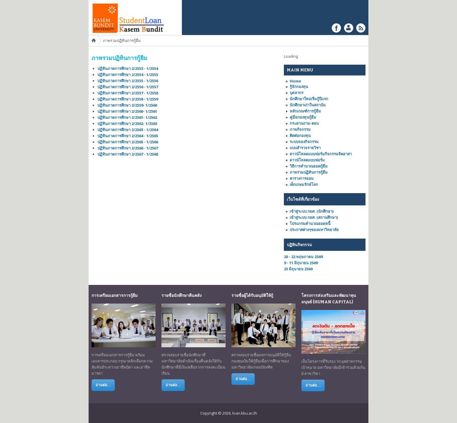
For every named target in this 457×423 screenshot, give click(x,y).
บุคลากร (296, 92)
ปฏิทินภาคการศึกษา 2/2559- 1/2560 (128, 105)
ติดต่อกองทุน (300, 135)
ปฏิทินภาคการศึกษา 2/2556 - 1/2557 (128, 86)
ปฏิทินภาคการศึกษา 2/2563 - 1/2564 (127, 129)
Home (94, 40)
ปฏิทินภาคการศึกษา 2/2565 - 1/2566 (127, 141)
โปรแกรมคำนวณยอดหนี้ (310, 223)
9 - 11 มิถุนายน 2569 (301, 262)
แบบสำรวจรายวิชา (305, 147)
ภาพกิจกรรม (300, 129)
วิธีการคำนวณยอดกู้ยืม (309, 166)
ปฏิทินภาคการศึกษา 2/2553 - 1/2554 (128, 68)
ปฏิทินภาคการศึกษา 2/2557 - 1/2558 (128, 93)
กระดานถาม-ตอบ (304, 123)
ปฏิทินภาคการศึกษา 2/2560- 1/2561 (128, 111)
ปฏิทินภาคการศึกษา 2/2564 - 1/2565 (127, 135)
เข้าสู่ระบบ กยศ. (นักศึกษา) (311, 211)
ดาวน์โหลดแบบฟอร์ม (307, 160)
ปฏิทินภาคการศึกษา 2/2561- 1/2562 (127, 117)
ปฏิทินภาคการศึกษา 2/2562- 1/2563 (127, 123)
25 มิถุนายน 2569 (298, 269)
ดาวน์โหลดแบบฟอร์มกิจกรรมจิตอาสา (321, 153)
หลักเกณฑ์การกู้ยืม (305, 111)
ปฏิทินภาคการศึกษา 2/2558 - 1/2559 (128, 99)
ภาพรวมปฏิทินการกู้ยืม (309, 172)
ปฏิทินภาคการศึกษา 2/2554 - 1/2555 (128, 74)
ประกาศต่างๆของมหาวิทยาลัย (314, 229)
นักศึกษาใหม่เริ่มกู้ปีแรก (309, 98)
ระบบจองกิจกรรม (304, 141)
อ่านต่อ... (103, 384)
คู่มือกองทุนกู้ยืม (303, 117)
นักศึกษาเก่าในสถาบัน (308, 104)
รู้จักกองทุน (299, 86)
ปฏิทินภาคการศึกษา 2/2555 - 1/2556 (128, 80)
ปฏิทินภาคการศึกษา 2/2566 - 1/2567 (127, 148)
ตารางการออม (302, 178)
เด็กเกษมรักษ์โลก (304, 184)
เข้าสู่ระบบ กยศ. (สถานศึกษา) (314, 217)
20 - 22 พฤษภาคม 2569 (303, 256)
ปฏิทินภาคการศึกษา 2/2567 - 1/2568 (127, 154)
